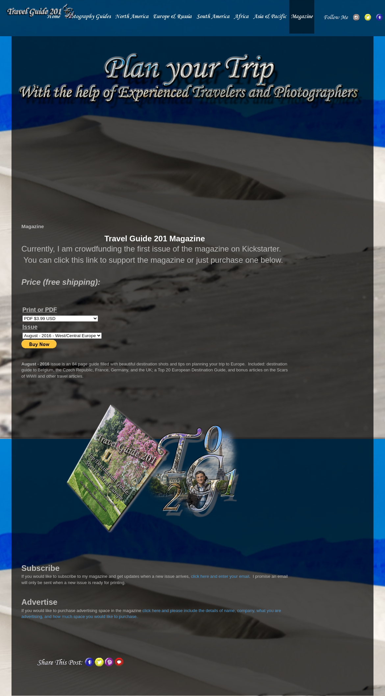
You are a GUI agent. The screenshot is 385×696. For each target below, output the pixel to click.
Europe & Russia (172, 16)
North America (131, 16)
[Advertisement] (154, 167)
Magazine (302, 16)
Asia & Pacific (269, 16)
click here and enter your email (220, 576)
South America (212, 16)
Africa (241, 16)
